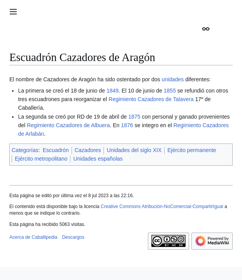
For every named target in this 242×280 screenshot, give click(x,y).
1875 (134, 117)
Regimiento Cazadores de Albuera (68, 125)
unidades (172, 79)
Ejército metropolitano (41, 159)
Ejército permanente (191, 150)
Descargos (73, 237)
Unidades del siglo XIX (134, 150)
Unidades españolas (98, 159)
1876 (127, 125)
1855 (170, 91)
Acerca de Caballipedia (33, 237)
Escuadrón (56, 150)
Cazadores (88, 150)
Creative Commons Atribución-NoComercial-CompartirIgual (162, 206)
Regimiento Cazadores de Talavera (151, 99)
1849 (113, 91)
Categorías (25, 150)
